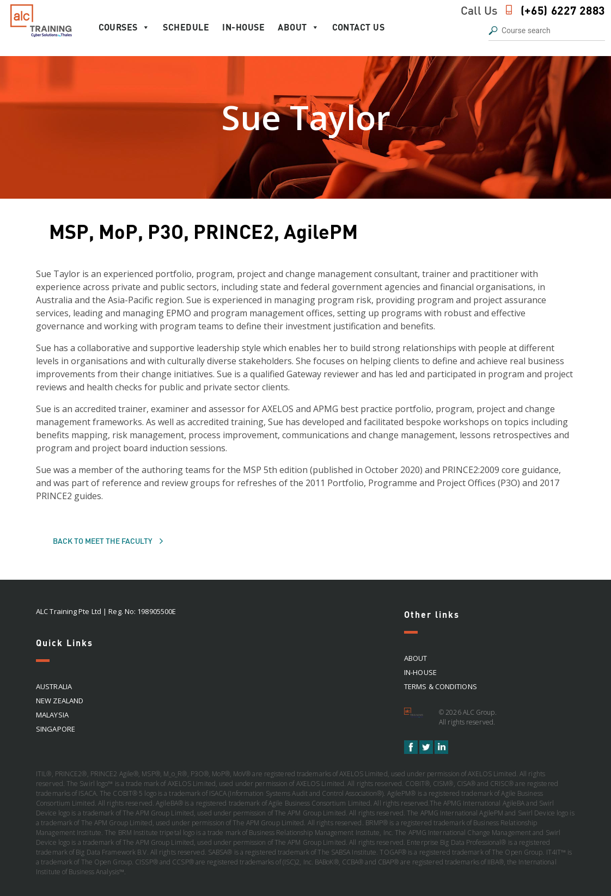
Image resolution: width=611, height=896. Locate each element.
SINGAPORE (55, 729)
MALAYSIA (52, 715)
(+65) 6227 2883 (563, 10)
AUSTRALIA (54, 686)
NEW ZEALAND (59, 700)
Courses (124, 27)
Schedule (186, 27)
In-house (243, 27)
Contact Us (358, 27)
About (298, 27)
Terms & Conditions (440, 686)
